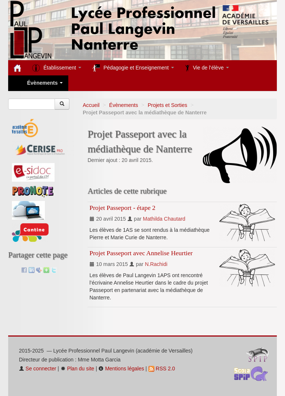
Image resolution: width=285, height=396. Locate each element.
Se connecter (37, 368)
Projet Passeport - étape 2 (122, 207)
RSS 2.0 (161, 368)
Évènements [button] (38, 83)
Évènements (123, 105)
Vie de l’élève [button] (207, 68)
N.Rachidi (156, 264)
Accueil (91, 105)
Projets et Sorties (167, 105)
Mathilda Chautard (164, 219)
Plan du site (77, 368)
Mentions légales (121, 368)
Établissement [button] (56, 68)
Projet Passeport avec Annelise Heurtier (141, 253)
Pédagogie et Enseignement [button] (133, 68)
